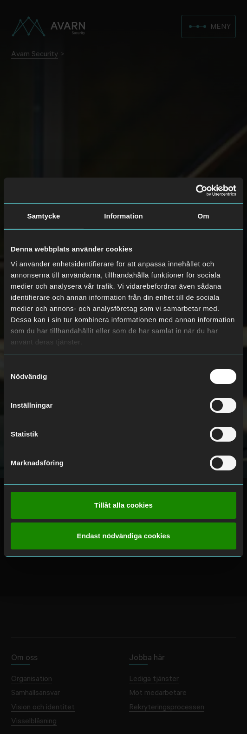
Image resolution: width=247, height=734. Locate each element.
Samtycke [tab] (43, 216)
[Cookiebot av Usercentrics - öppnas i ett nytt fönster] (195, 191)
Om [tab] (203, 216)
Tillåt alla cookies (123, 505)
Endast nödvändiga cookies (123, 536)
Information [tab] (123, 216)
